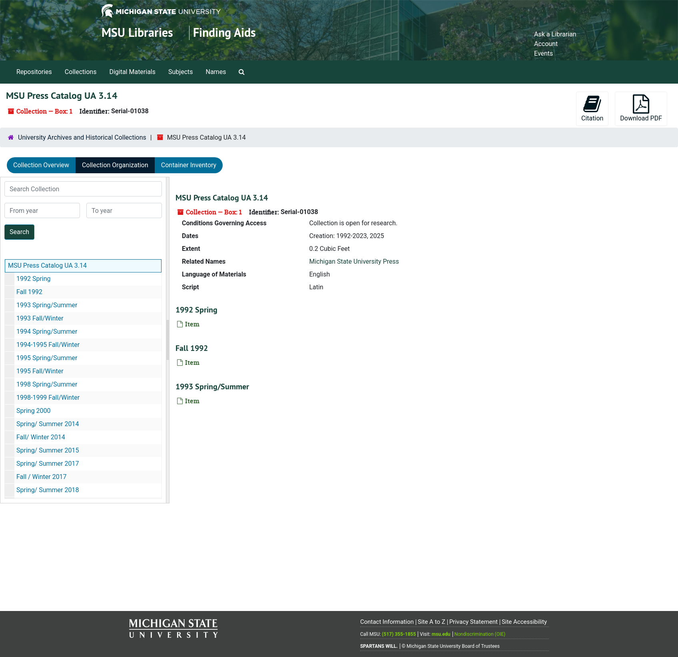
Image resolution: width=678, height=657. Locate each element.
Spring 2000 (33, 411)
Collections (81, 72)
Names (216, 72)
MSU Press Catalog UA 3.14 (47, 265)
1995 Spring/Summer (46, 358)
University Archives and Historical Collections (82, 137)
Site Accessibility (524, 621)
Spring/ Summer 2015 (47, 450)
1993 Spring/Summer (46, 305)
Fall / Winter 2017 (41, 477)
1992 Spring (33, 278)
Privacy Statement (473, 621)
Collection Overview (41, 165)
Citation (592, 108)
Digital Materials (132, 72)
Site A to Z (431, 621)
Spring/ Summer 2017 (47, 463)
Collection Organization (115, 165)
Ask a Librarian (555, 34)
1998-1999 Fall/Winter (48, 397)
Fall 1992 (29, 292)
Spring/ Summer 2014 (47, 424)
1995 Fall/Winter (40, 371)
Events (543, 53)
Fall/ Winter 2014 (40, 437)
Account (546, 44)
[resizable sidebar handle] (167, 340)
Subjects (180, 72)
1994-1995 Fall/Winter (48, 345)
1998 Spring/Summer (46, 384)
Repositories (34, 72)
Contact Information (387, 621)
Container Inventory (188, 165)
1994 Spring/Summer (46, 331)
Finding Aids (224, 32)
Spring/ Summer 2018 (47, 490)
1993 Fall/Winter (40, 318)
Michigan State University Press (354, 261)
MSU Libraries (137, 32)
